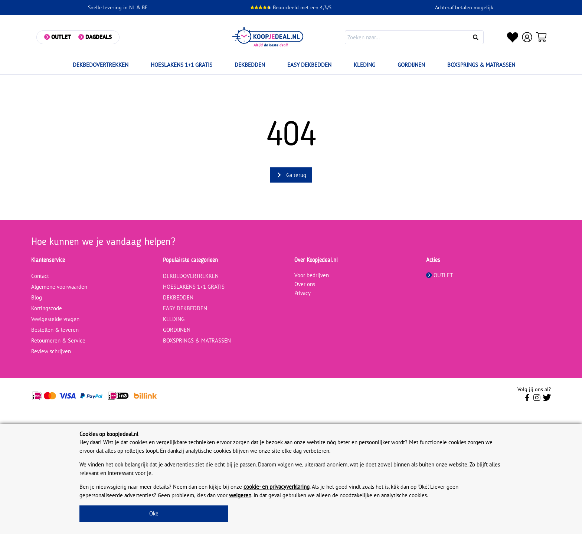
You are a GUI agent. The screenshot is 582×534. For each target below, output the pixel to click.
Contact (40, 275)
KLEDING (364, 64)
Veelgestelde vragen (55, 318)
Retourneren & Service (58, 340)
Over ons (304, 284)
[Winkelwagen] (541, 37)
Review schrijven (51, 351)
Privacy (302, 293)
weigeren (240, 495)
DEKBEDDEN (250, 64)
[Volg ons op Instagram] (537, 399)
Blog (36, 297)
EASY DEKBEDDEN (309, 64)
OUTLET (439, 275)
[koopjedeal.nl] (268, 37)
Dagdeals (99, 36)
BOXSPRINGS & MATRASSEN (481, 64)
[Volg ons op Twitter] (547, 399)
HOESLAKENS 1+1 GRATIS (181, 64)
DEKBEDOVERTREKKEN (100, 64)
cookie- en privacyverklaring (276, 486)
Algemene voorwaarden (59, 286)
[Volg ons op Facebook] (527, 399)
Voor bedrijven (311, 275)
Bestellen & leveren (55, 329)
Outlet (61, 36)
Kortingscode (46, 308)
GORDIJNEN (411, 64)
